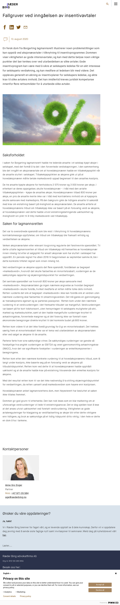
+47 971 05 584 (20, 493)
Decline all (100, 590)
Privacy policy (25, 596)
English (7, 573)
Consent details (9, 596)
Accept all (100, 585)
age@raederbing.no (15, 497)
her (4, 535)
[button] (5, 28)
